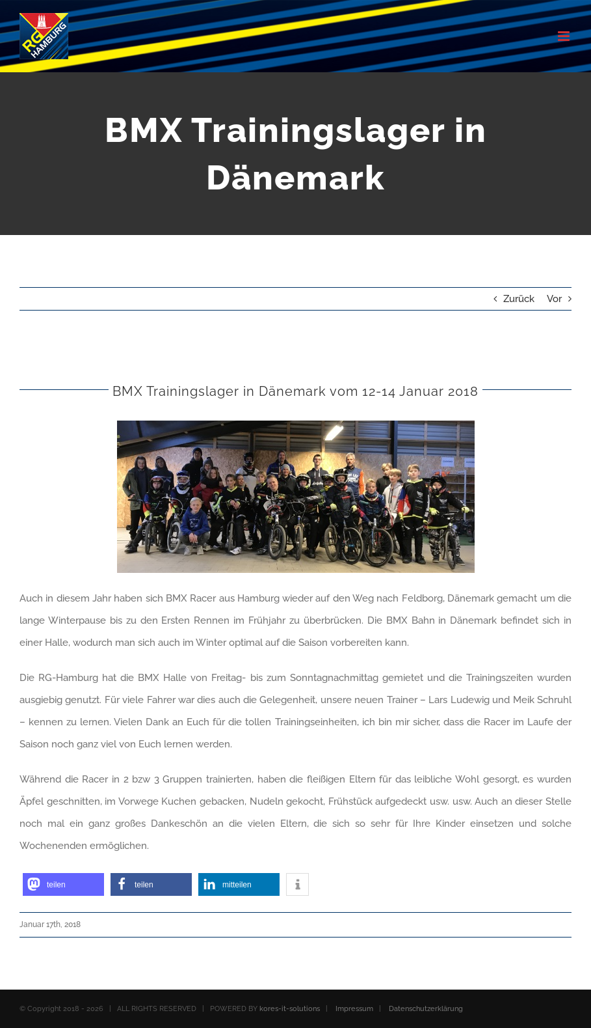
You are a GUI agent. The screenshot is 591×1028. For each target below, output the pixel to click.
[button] (63, 884)
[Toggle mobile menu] (564, 36)
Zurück (518, 299)
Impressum (354, 1009)
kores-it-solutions (289, 1009)
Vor (554, 299)
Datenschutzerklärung (426, 1009)
